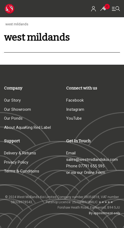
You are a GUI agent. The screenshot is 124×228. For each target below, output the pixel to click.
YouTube (74, 118)
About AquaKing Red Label (27, 127)
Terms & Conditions (21, 171)
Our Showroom (17, 109)
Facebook (75, 100)
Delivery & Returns (20, 153)
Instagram (75, 109)
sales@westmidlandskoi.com (92, 159)
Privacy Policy (16, 162)
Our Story (12, 100)
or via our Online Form (85, 172)
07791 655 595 (91, 166)
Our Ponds (13, 118)
